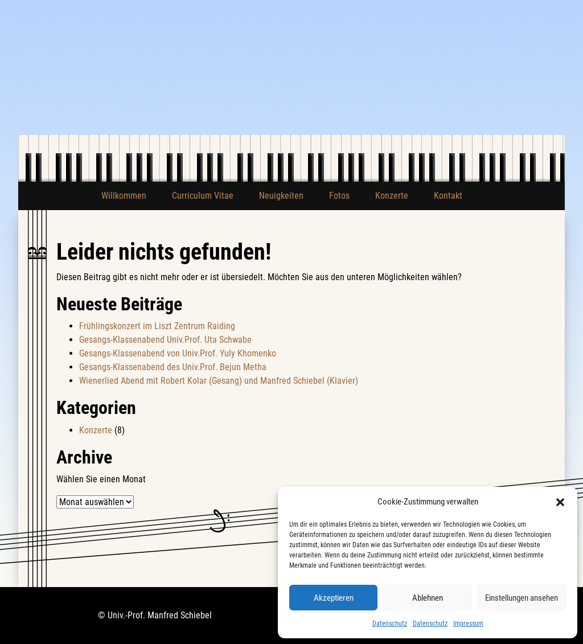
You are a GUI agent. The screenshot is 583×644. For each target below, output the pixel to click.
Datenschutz (389, 623)
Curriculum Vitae (202, 195)
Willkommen (123, 195)
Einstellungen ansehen (521, 598)
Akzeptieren (334, 598)
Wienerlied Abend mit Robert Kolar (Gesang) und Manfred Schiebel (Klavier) (218, 380)
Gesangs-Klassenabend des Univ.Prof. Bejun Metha (172, 367)
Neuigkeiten (281, 195)
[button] (560, 501)
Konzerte (391, 195)
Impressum (468, 623)
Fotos (339, 195)
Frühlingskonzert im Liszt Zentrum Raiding (157, 326)
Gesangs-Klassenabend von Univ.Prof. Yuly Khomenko (177, 353)
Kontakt (448, 195)
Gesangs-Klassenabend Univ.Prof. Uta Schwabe (165, 339)
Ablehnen (427, 598)
